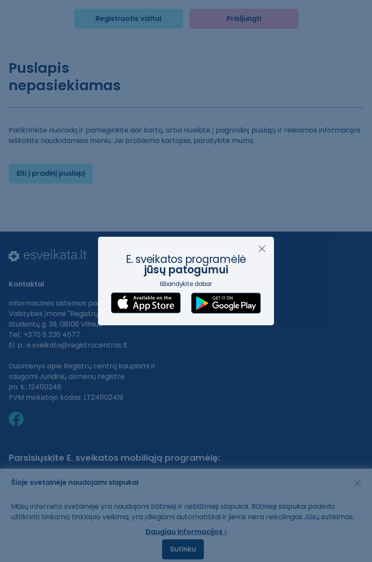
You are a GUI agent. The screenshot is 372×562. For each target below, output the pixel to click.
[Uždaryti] (262, 249)
